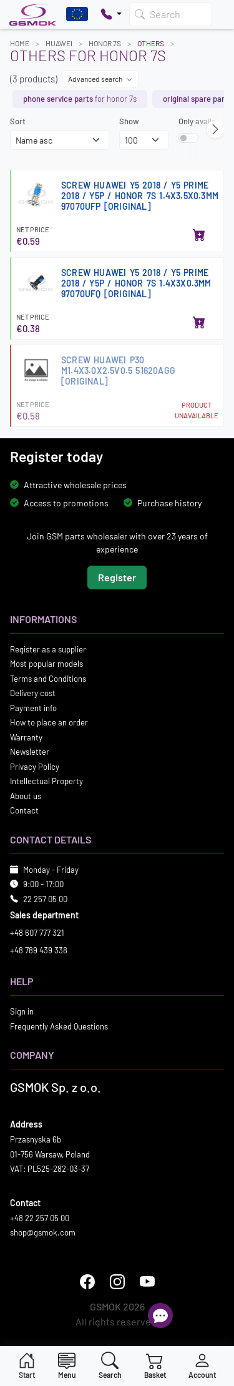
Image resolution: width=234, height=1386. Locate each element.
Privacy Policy (34, 766)
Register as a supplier (48, 649)
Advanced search (100, 78)
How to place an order (49, 722)
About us (25, 795)
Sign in (22, 1011)
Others (150, 43)
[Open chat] (160, 1315)
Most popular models (46, 664)
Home (19, 43)
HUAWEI (59, 43)
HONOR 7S (105, 43)
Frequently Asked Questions (59, 1026)
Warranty (26, 737)
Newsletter (29, 752)
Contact (24, 810)
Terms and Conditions (48, 678)
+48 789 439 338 (38, 950)
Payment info (33, 707)
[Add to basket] (199, 236)
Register (117, 576)
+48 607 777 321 (37, 933)
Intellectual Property (46, 781)
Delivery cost (33, 693)
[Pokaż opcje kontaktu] (111, 14)
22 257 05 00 (45, 898)
